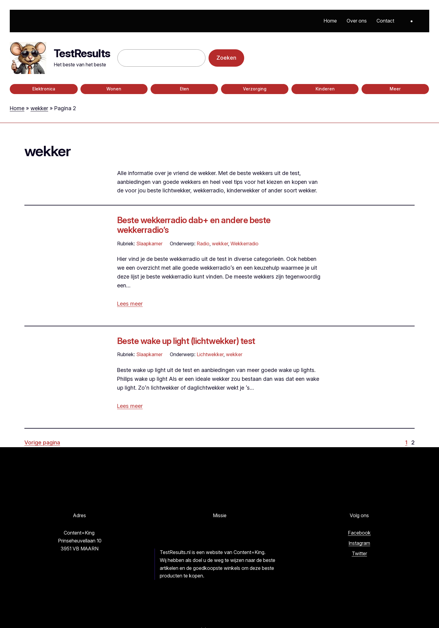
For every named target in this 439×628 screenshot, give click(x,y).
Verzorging (254, 88)
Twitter (359, 553)
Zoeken (226, 57)
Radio (203, 243)
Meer (395, 88)
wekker (39, 108)
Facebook (359, 533)
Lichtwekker (210, 354)
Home (17, 108)
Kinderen (325, 88)
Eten (184, 88)
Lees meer (130, 303)
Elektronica (43, 88)
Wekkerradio (244, 243)
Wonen (113, 88)
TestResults (82, 53)
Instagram (359, 543)
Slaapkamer (149, 243)
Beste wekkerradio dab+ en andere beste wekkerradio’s (194, 225)
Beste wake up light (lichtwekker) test (186, 341)
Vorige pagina (42, 442)
